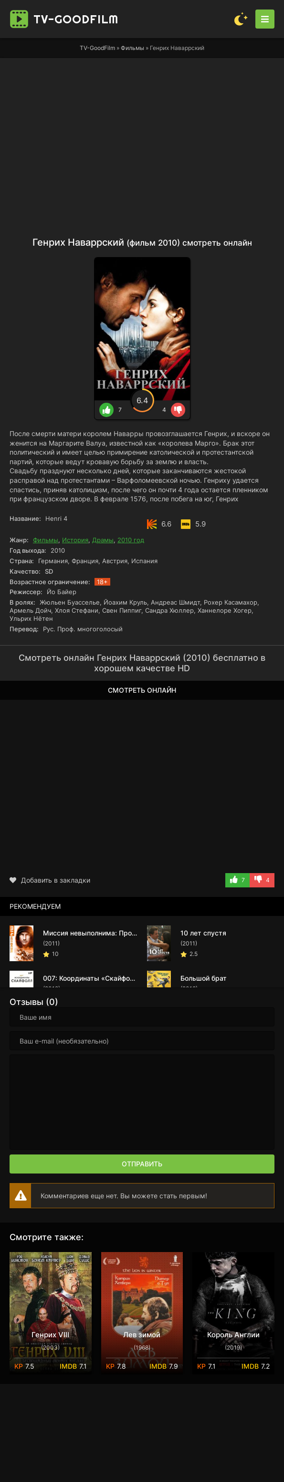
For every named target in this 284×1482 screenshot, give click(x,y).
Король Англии (233, 1334)
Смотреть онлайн (142, 690)
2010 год (130, 540)
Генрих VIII (50, 1334)
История (75, 540)
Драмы (103, 540)
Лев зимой (141, 1334)
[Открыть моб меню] (264, 19)
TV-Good (75, 19)
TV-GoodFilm (97, 47)
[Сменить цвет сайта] (241, 19)
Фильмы (132, 47)
